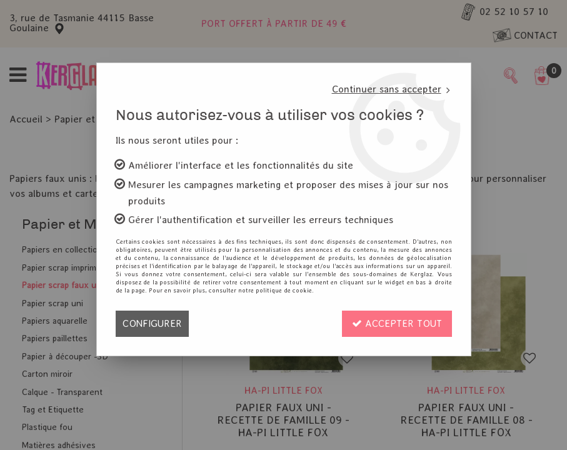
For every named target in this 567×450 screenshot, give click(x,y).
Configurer (152, 323)
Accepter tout (397, 323)
